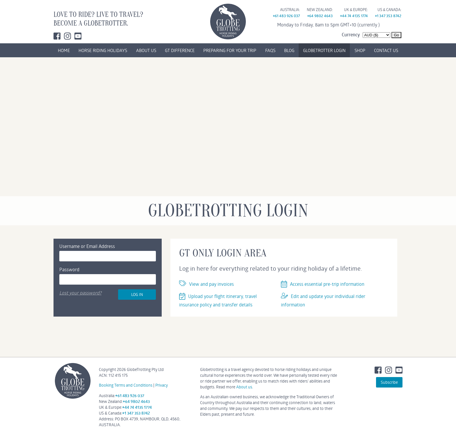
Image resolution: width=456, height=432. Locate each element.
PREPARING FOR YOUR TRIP (229, 50)
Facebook (57, 36)
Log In (137, 294)
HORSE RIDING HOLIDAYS (103, 50)
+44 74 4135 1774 (354, 15)
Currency (351, 34)
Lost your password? (80, 293)
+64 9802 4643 (320, 15)
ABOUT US (146, 50)
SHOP (360, 50)
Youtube (77, 36)
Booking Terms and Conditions (125, 385)
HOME (64, 50)
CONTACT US (386, 50)
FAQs (270, 50)
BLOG (289, 50)
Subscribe (389, 382)
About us (244, 387)
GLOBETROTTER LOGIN (324, 50)
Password (69, 269)
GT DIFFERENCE (180, 50)
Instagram (67, 36)
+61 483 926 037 (286, 15)
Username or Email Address (87, 246)
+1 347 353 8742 (388, 15)
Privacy (161, 385)
